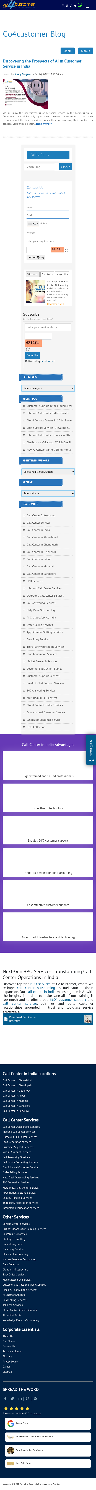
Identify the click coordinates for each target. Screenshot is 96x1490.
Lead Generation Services (42, 654)
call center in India (41, 992)
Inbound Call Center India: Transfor (48, 413)
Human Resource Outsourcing (19, 1259)
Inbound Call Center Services (44, 588)
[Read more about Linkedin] (20, 1398)
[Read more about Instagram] (27, 1398)
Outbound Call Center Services (45, 595)
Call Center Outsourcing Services (21, 1126)
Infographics (62, 274)
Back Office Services (14, 1274)
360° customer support (68, 1000)
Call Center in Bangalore (41, 573)
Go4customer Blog (34, 34)
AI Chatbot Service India (41, 617)
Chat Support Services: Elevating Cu (48, 427)
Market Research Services (42, 661)
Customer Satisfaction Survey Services (24, 1284)
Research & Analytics (15, 1234)
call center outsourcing (36, 988)
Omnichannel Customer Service (46, 712)
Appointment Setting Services (45, 632)
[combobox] (33, 224)
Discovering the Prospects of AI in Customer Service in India (42, 64)
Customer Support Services (43, 676)
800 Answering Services (41, 690)
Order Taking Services (40, 625)
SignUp (85, 51)
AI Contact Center (12, 1315)
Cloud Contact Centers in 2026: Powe (49, 420)
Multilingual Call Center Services (21, 1187)
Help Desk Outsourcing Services (21, 1177)
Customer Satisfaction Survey (44, 668)
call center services (20, 1003)
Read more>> (44, 123)
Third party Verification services (20, 1202)
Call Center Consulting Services (20, 1162)
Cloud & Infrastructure (15, 1269)
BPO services (40, 984)
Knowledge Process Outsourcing (21, 1320)
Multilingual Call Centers (42, 698)
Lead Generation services (17, 1142)
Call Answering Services (41, 603)
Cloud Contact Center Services (45, 705)
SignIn (68, 51)
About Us (8, 1336)
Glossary (7, 1356)
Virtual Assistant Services (17, 1152)
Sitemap (7, 1371)
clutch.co (37, 1413)
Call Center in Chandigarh (42, 544)
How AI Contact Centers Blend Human (49, 449)
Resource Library (12, 1351)
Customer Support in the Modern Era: (49, 406)
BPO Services (35, 581)
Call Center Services (39, 522)
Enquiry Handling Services (17, 1197)
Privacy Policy (10, 1361)
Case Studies (47, 274)
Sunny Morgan (22, 74)
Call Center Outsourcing (41, 515)
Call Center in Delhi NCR (41, 552)
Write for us (40, 155)
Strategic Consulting (14, 1239)
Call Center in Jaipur (39, 559)
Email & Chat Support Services (45, 683)
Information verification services (21, 1208)
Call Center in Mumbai (40, 566)
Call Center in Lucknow (16, 1111)
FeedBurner (48, 361)
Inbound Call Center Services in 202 (48, 435)
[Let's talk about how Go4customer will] (7, 1056)
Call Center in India (38, 530)
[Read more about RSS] (35, 1398)
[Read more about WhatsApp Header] (80, 6)
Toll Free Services (13, 1305)
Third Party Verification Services (45, 646)
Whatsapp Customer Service (44, 719)
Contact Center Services (16, 1223)
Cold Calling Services (14, 1300)
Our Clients (9, 1341)
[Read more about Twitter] (12, 1398)
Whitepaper (32, 274)
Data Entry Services (38, 639)
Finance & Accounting (15, 1254)
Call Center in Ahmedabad (42, 537)
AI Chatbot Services (14, 1294)
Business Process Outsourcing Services (24, 1229)
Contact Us (9, 1346)
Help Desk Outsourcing (41, 610)
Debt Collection (36, 727)
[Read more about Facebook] (5, 1398)
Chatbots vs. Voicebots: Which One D (49, 442)
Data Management (13, 1244)
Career (6, 1366)
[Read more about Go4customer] (19, 4)
